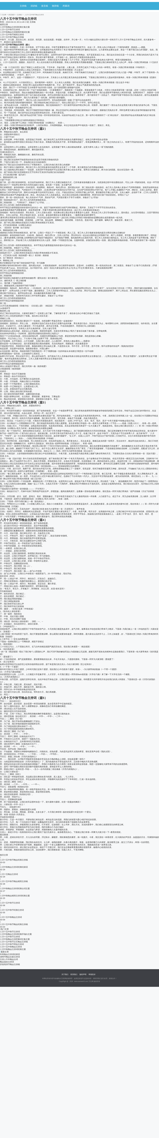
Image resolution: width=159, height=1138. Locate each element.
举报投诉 (92, 974)
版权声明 (83, 974)
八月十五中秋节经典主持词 (12, 910)
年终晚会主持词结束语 (10, 954)
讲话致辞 (11, 15)
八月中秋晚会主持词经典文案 (13, 949)
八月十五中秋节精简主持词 (12, 34)
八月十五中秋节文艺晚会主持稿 (14, 942)
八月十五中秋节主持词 (10, 29)
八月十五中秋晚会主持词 (11, 917)
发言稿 (44, 6)
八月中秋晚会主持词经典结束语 (14, 867)
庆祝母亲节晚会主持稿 (10, 964)
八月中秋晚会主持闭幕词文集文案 (15, 939)
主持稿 (23, 6)
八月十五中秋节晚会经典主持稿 (14, 860)
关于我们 (64, 974)
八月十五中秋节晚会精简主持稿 (14, 881)
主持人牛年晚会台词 (9, 959)
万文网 (3, 15)
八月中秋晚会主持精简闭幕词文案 (15, 32)
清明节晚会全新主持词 (10, 957)
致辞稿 (55, 6)
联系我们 (73, 974)
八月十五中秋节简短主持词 (12, 944)
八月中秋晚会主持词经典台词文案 (15, 888)
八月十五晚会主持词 (9, 874)
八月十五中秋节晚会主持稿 (12, 37)
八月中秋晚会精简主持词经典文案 (15, 896)
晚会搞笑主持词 (7, 962)
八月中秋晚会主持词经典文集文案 (15, 27)
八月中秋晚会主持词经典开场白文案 (16, 934)
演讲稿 (33, 6)
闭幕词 (66, 6)
